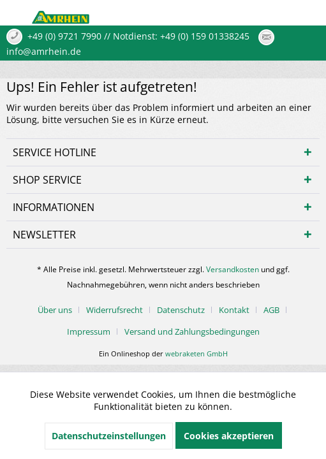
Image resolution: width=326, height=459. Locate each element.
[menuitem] (59, 310)
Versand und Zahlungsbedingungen (192, 331)
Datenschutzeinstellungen (109, 436)
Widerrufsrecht (114, 310)
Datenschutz (181, 310)
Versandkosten (232, 269)
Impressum (88, 331)
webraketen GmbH (196, 353)
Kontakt (234, 310)
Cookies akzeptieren (229, 436)
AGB (271, 310)
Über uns (55, 310)
